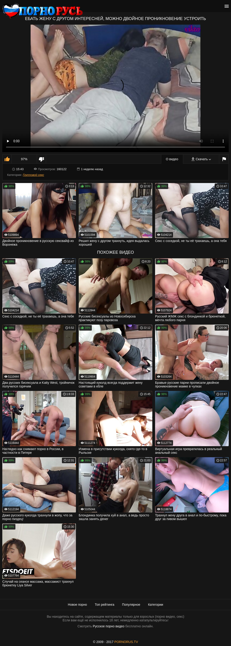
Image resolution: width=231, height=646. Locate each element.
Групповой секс (33, 175)
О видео (172, 159)
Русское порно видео (108, 626)
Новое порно (77, 604)
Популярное (131, 604)
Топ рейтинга (104, 604)
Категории (155, 604)
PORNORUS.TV (126, 642)
